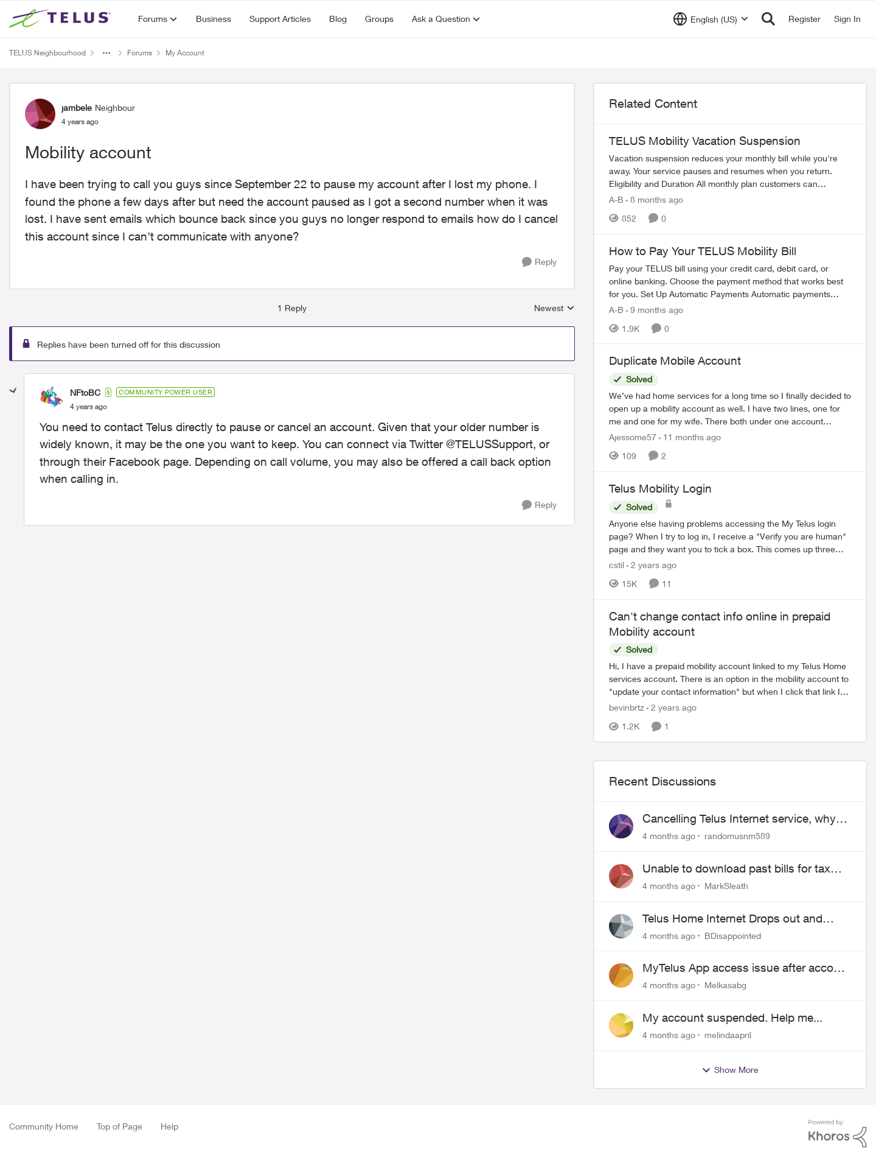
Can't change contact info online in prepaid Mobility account (719, 624)
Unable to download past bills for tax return (736, 869)
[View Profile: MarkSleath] (621, 876)
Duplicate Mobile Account (675, 360)
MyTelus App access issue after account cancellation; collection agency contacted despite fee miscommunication (746, 968)
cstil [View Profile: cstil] (616, 565)
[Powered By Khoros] (837, 1134)
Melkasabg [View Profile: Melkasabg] (725, 985)
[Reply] (539, 262)
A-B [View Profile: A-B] (616, 199)
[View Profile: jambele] (40, 114)
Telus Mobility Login (660, 488)
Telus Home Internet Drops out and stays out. (732, 919)
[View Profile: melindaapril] (621, 1025)
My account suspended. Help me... (732, 1017)
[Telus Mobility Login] (730, 536)
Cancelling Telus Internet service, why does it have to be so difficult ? (739, 819)
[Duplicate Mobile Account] (730, 408)
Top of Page (119, 1126)
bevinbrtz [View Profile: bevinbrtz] (626, 707)
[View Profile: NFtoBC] (52, 399)
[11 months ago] (690, 436)
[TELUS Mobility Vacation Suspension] (730, 171)
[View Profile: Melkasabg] (621, 975)
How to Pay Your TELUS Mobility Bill (702, 251)
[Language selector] (711, 19)
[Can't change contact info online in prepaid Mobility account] (730, 678)
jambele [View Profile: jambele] (76, 107)
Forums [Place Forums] (139, 52)
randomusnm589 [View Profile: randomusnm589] (737, 836)
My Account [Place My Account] (184, 52)
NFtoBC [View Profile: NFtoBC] (85, 392)
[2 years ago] (651, 564)
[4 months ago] (668, 835)
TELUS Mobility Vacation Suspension (705, 140)
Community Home (43, 1126)
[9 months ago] (654, 309)
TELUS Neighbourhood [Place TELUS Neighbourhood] (47, 52)
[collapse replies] (13, 391)
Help (169, 1126)
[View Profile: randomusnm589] (621, 826)
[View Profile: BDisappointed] (621, 926)
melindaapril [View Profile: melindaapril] (727, 1035)
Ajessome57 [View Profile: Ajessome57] (632, 437)
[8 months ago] (654, 199)
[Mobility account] (88, 406)
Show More (730, 1069)
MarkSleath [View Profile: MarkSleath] (726, 885)
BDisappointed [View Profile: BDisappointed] (732, 935)
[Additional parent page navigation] (106, 52)
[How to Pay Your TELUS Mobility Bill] (730, 280)
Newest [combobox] (554, 308)
